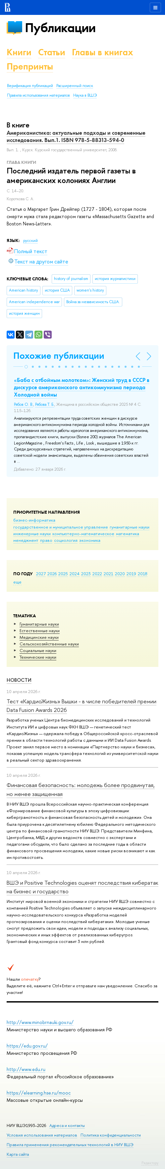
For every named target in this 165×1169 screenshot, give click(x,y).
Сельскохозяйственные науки (49, 644)
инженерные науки (32, 534)
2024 (75, 574)
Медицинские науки (39, 637)
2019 (131, 574)
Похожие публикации (58, 355)
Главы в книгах (102, 52)
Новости (19, 680)
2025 (63, 574)
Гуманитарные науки (39, 624)
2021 (108, 574)
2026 (52, 574)
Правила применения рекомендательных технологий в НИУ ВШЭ (70, 1144)
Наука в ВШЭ (85, 95)
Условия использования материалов (42, 1135)
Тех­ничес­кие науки (38, 657)
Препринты (30, 66)
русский (30, 240)
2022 (97, 574)
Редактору (149, 1162)
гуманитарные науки (129, 527)
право (46, 540)
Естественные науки (40, 630)
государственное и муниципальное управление (60, 527)
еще (17, 582)
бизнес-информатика (34, 520)
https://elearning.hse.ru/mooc (39, 1093)
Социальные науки (38, 650)
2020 (120, 574)
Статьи (51, 52)
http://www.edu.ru (26, 1069)
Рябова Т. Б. (44, 404)
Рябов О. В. (23, 404)
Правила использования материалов (38, 95)
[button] (26, 366)
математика (127, 534)
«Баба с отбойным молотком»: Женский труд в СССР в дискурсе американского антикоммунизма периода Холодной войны (81, 387)
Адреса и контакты (67, 1125)
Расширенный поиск (74, 85)
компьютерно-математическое (83, 534)
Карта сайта (18, 1154)
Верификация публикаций (30, 85)
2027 (41, 574)
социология (66, 540)
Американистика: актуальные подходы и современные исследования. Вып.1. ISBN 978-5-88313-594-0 (76, 136)
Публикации (60, 27)
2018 (142, 574)
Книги (19, 52)
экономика (89, 540)
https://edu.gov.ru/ (27, 1046)
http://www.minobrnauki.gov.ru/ (40, 1022)
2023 (86, 574)
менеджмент (25, 540)
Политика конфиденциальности (111, 1135)
